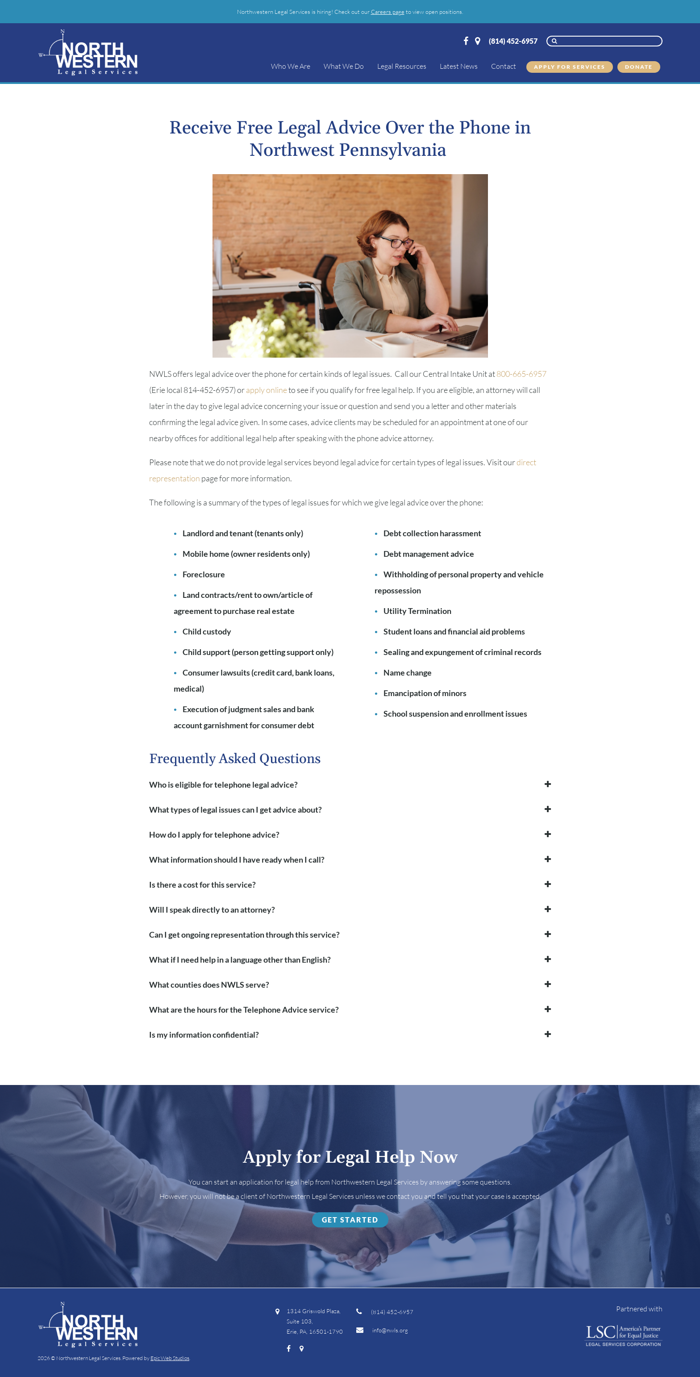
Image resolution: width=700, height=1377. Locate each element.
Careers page (387, 11)
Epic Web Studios (169, 1358)
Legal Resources (401, 66)
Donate (639, 66)
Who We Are (290, 66)
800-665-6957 (521, 374)
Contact (503, 66)
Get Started (350, 1219)
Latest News (459, 66)
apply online (266, 390)
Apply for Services (569, 66)
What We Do (344, 66)
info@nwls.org (382, 1330)
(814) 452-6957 (513, 41)
